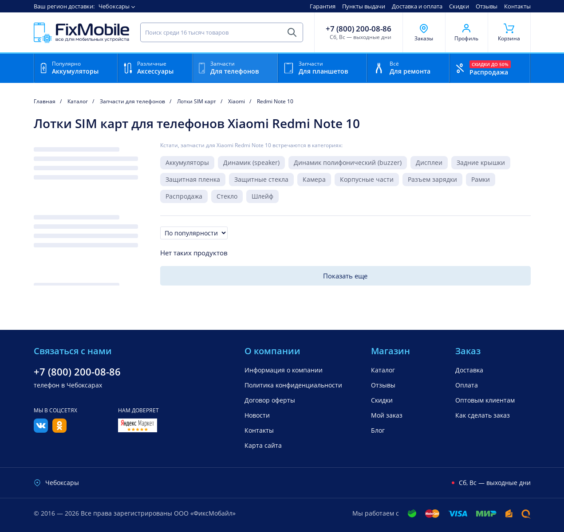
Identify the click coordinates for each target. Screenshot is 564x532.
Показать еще (345, 275)
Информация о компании (284, 370)
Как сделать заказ (482, 415)
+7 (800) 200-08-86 (358, 29)
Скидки (459, 6)
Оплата (466, 385)
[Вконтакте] (41, 430)
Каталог (383, 370)
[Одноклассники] (59, 430)
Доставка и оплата (417, 6)
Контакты (517, 6)
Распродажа (184, 196)
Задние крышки (481, 162)
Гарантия (322, 6)
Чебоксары (114, 6)
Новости (257, 415)
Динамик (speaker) (251, 162)
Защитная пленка (193, 179)
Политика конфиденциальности (293, 385)
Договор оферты (270, 400)
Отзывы (486, 6)
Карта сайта (263, 445)
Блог (378, 430)
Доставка (469, 370)
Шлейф (262, 196)
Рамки (480, 179)
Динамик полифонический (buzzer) (348, 162)
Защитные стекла (261, 179)
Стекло (227, 196)
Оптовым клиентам (485, 400)
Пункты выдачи (363, 6)
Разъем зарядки (432, 179)
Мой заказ (386, 415)
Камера (314, 179)
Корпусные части (367, 179)
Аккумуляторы (187, 162)
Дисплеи (429, 162)
